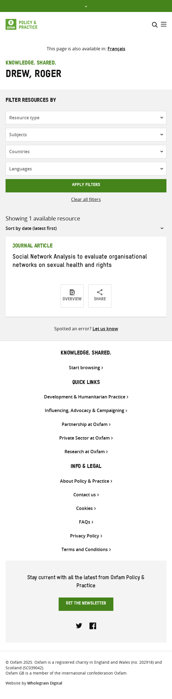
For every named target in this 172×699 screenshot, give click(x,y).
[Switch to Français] (116, 48)
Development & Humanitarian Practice (84, 397)
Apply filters (86, 185)
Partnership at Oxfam (85, 424)
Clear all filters (86, 199)
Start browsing (84, 367)
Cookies (84, 508)
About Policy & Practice (84, 481)
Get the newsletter (86, 604)
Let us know (105, 329)
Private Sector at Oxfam (84, 438)
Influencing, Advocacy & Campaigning (84, 410)
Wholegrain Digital (44, 683)
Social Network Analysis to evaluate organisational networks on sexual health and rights (80, 262)
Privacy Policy (84, 536)
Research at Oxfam (84, 451)
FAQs (84, 522)
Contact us (84, 494)
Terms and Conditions (84, 549)
